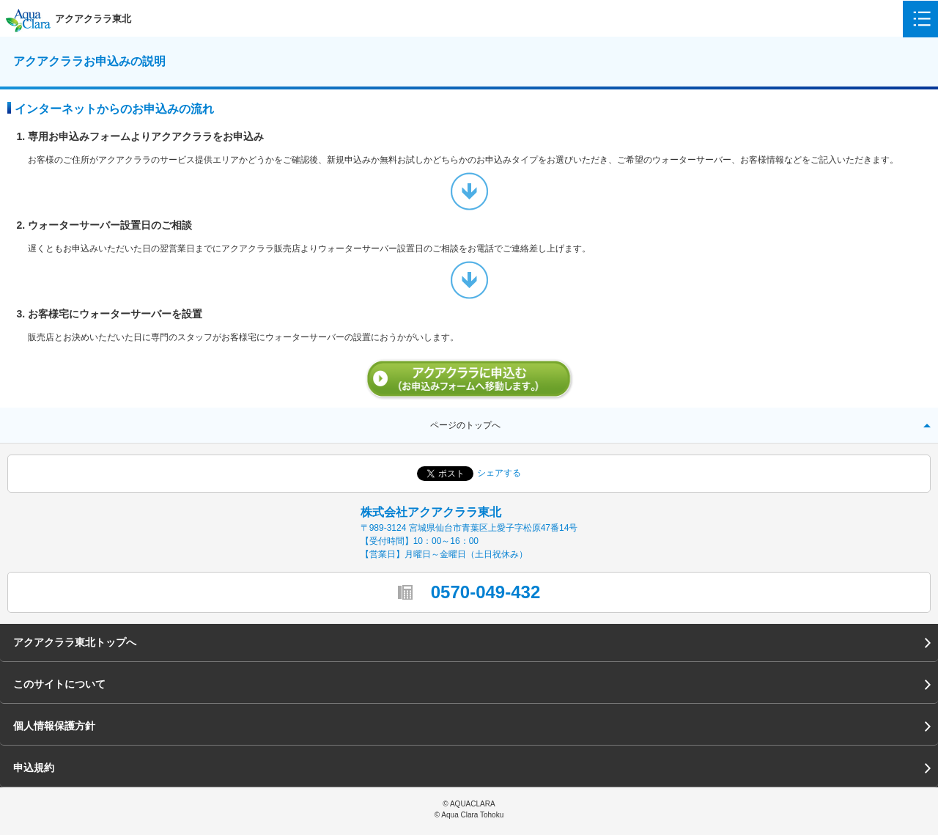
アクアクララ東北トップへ (74, 642)
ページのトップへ (465, 425)
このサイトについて (59, 684)
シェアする (499, 473)
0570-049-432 (485, 592)
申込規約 (33, 767)
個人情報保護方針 (54, 726)
